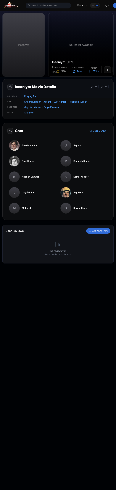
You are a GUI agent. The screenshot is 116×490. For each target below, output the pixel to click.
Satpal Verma (51, 107)
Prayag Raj (30, 96)
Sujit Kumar (59, 101)
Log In (106, 5)
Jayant (47, 101)
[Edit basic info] (94, 87)
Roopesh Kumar (78, 101)
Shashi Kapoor (32, 101)
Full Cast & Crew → (99, 130)
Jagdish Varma (32, 107)
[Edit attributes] (104, 87)
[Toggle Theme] (95, 5)
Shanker (29, 112)
